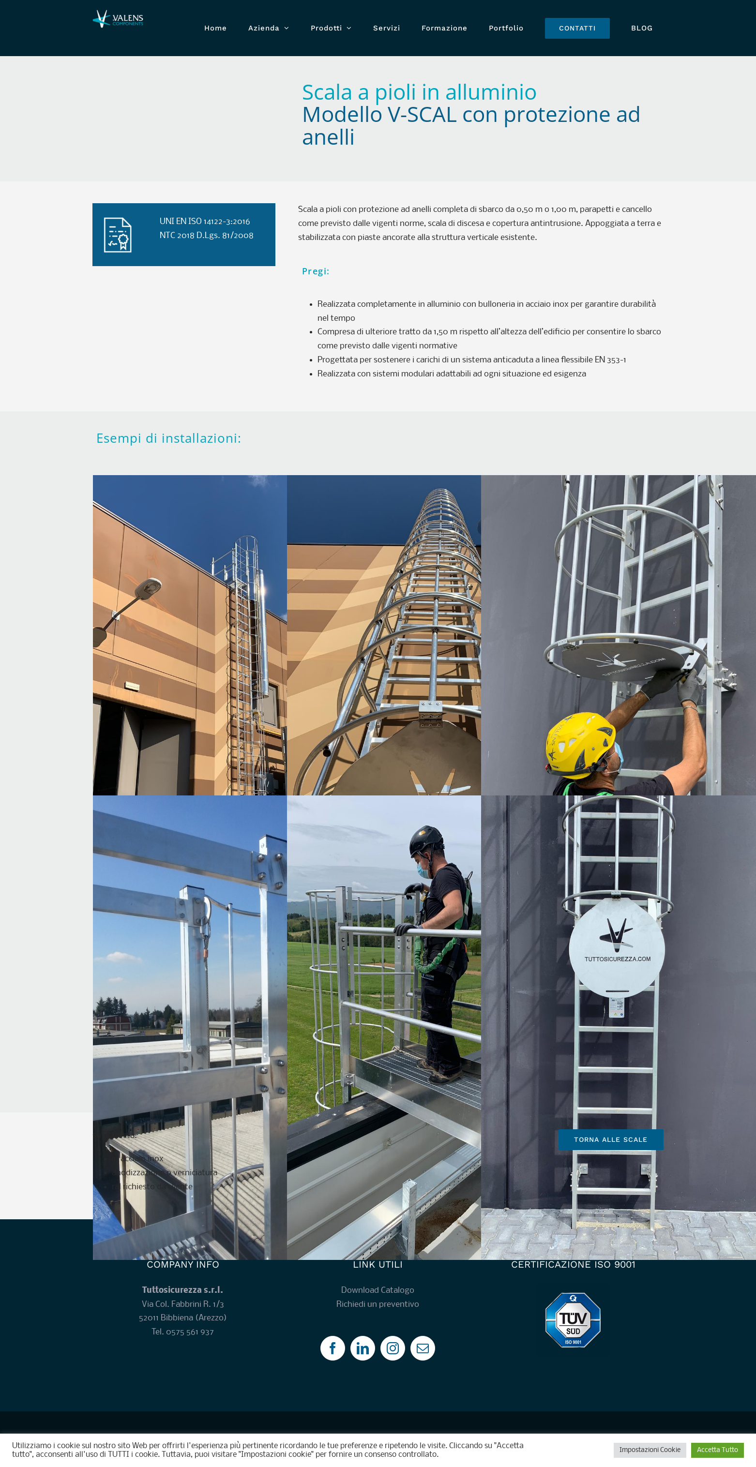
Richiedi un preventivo (377, 1304)
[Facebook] (332, 1348)
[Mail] (422, 1348)
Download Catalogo (377, 1290)
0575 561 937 (190, 1332)
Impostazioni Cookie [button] (650, 1450)
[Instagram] (392, 1348)
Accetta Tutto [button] (717, 1450)
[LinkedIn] (362, 1348)
